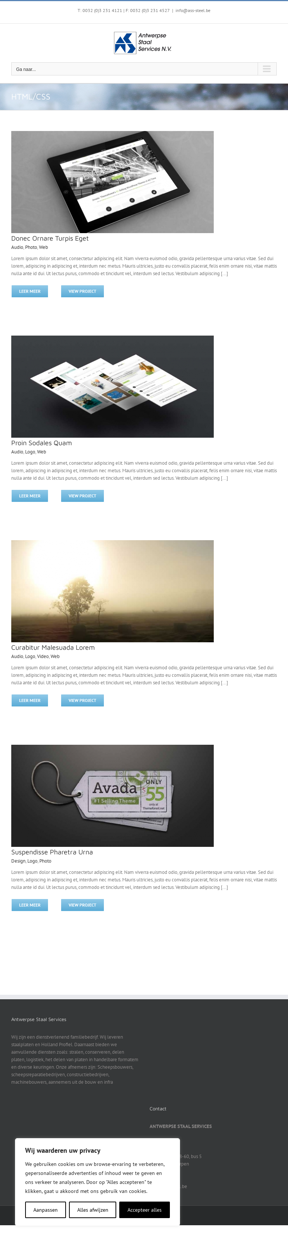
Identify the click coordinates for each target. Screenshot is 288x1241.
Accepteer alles (145, 1209)
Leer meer (29, 291)
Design (18, 861)
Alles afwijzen (92, 1209)
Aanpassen (45, 1209)
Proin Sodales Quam (41, 443)
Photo (31, 247)
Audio (17, 247)
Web (43, 247)
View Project (82, 291)
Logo (30, 452)
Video (43, 656)
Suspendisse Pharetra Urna (52, 852)
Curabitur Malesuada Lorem (53, 647)
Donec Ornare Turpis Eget (50, 238)
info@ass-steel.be (193, 10)
